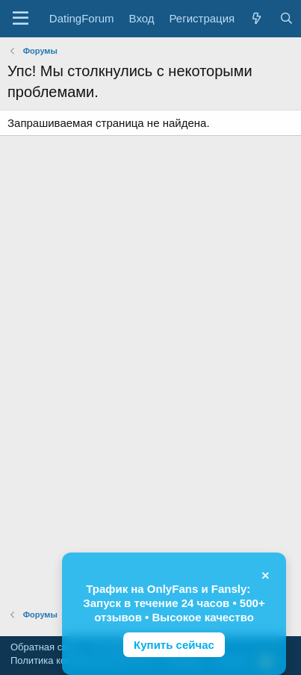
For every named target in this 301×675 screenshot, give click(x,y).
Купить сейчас (174, 644)
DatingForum (81, 18)
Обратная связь (46, 647)
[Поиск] (285, 18)
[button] (20, 18)
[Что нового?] (256, 18)
